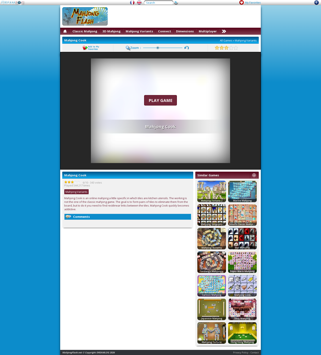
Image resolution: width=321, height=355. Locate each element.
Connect (164, 31)
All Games (226, 40)
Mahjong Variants (139, 31)
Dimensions (185, 31)
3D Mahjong (111, 31)
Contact (254, 352)
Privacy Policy (240, 352)
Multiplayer (208, 31)
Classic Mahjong (84, 31)
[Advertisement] (184, 16)
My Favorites (253, 2)
